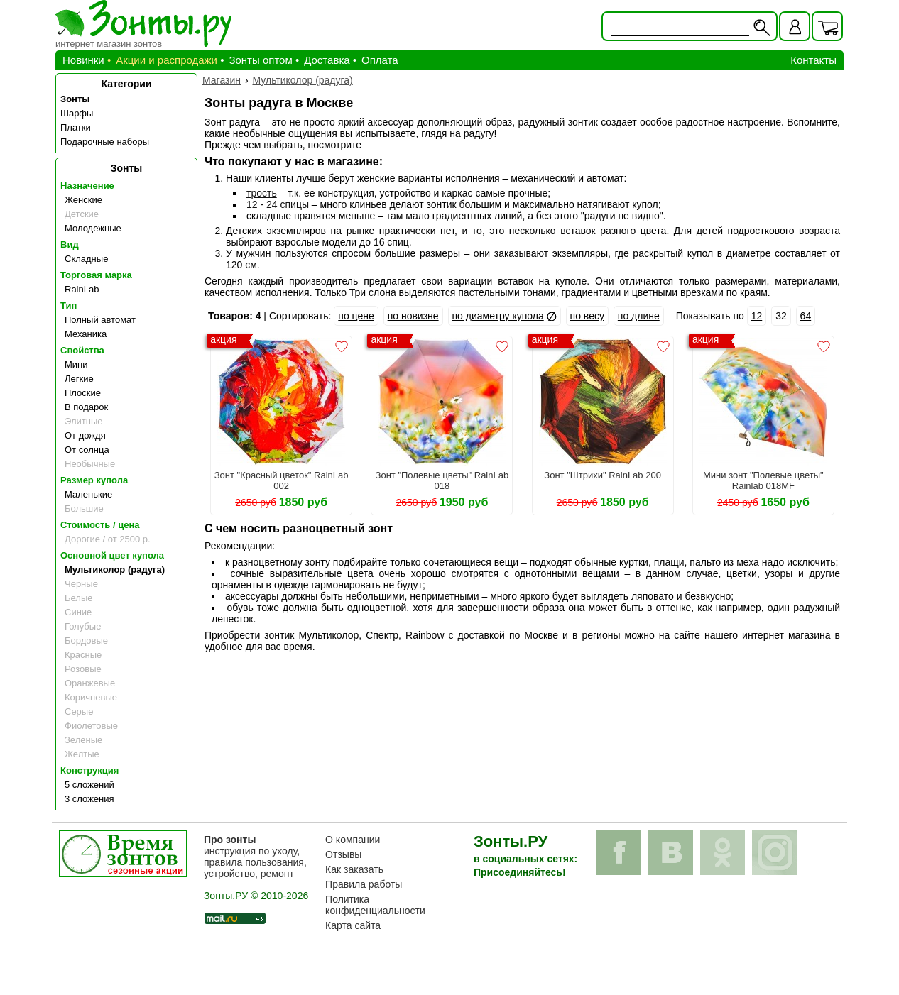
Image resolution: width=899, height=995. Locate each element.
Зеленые (83, 740)
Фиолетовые (91, 725)
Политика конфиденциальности (375, 905)
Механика (86, 334)
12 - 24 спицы (277, 204)
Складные (86, 258)
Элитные (83, 421)
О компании (352, 839)
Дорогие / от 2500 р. (108, 539)
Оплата (379, 60)
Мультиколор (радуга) (115, 569)
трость (261, 193)
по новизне (413, 315)
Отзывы (343, 854)
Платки (75, 127)
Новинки (83, 60)
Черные (81, 583)
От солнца (87, 449)
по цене (356, 315)
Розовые (83, 669)
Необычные (90, 463)
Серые (79, 711)
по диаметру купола (498, 315)
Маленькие (88, 494)
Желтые (82, 754)
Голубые (83, 626)
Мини (76, 364)
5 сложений (89, 784)
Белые (79, 598)
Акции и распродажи (166, 60)
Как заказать (354, 869)
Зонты (74, 99)
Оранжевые (90, 683)
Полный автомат (100, 319)
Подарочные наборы (104, 141)
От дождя (85, 435)
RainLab (82, 289)
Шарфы (76, 113)
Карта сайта (353, 925)
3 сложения (89, 798)
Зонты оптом (260, 60)
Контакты (813, 60)
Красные (83, 654)
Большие (84, 508)
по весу (587, 315)
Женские (83, 199)
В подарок (86, 407)
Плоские (83, 392)
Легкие (79, 378)
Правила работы (363, 884)
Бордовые (86, 640)
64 (806, 315)
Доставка (326, 60)
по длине (639, 315)
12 (757, 315)
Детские (82, 214)
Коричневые (91, 697)
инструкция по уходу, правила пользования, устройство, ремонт (255, 856)
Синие (78, 612)
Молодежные (93, 228)
